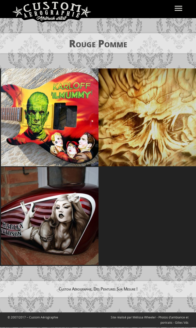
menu (178, 8)
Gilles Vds (181, 322)
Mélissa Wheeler (144, 317)
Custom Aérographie (43, 317)
